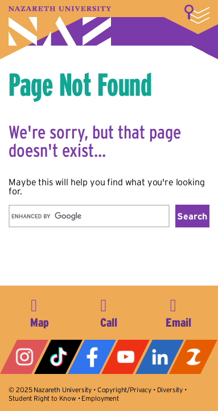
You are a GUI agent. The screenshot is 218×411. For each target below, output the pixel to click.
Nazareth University (60, 26)
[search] (88, 216)
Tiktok (58, 357)
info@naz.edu (179, 311)
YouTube (125, 357)
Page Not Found (80, 84)
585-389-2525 (109, 311)
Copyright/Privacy (124, 389)
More (196, 14)
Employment (99, 398)
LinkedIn (160, 357)
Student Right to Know (42, 398)
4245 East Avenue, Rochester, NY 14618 (39, 311)
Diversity (170, 389)
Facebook (92, 357)
